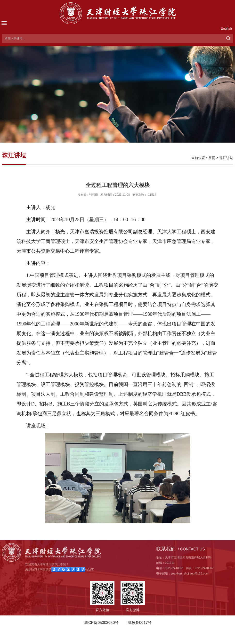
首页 (211, 158)
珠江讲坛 (226, 158)
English (226, 28)
